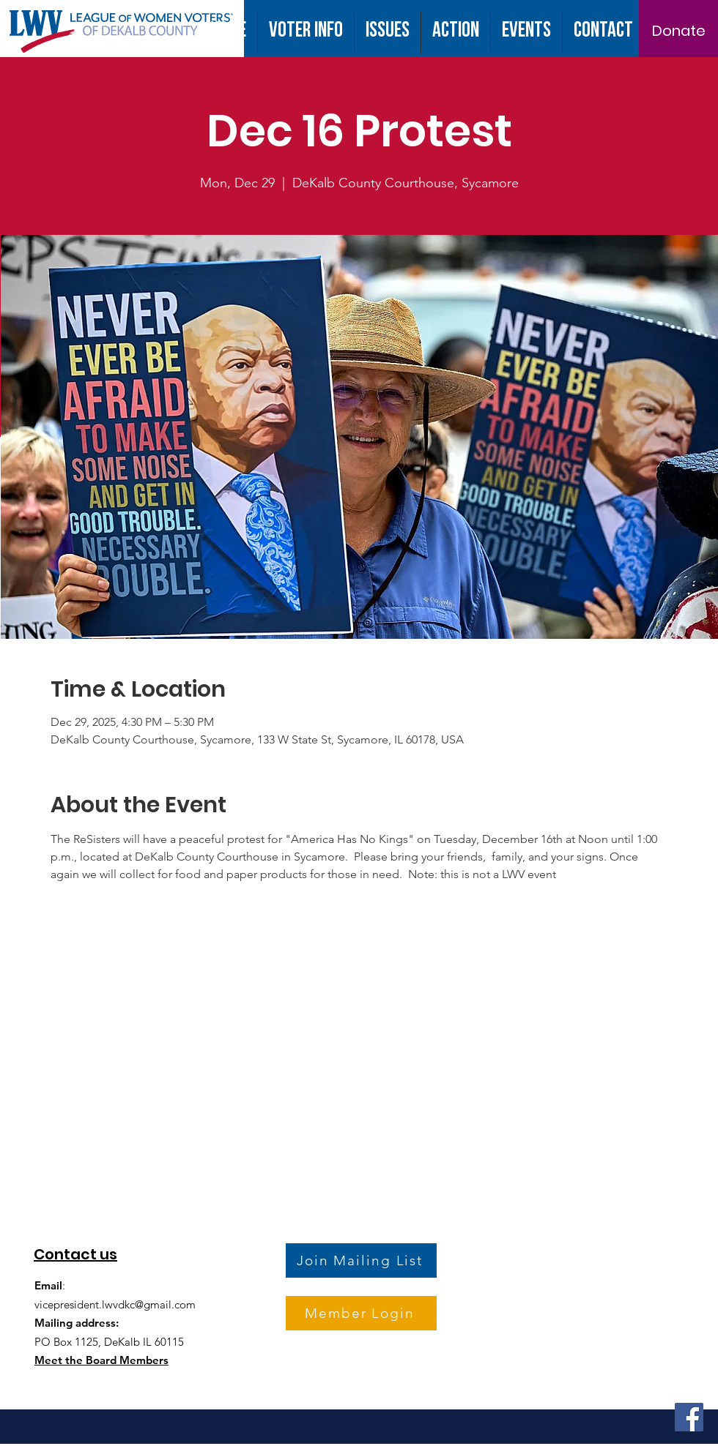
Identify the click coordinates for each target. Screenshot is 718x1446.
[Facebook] (689, 1417)
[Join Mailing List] (361, 1260)
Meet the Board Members (101, 1360)
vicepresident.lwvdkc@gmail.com (115, 1304)
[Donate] (678, 30)
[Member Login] (361, 1313)
